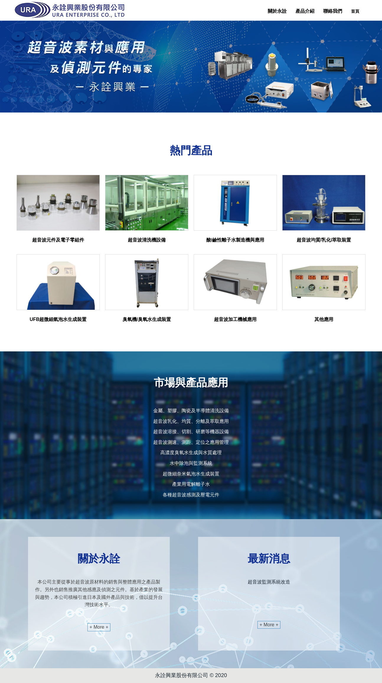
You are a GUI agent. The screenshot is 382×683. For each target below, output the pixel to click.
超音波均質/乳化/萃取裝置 (324, 239)
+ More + (98, 627)
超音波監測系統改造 (269, 581)
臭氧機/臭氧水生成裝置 (147, 319)
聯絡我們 (332, 11)
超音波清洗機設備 (147, 239)
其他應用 (323, 319)
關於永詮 (277, 11)
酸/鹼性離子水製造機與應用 (235, 239)
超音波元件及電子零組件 (58, 239)
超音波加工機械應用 (235, 319)
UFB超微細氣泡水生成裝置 (58, 319)
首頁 (355, 11)
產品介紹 (305, 11)
